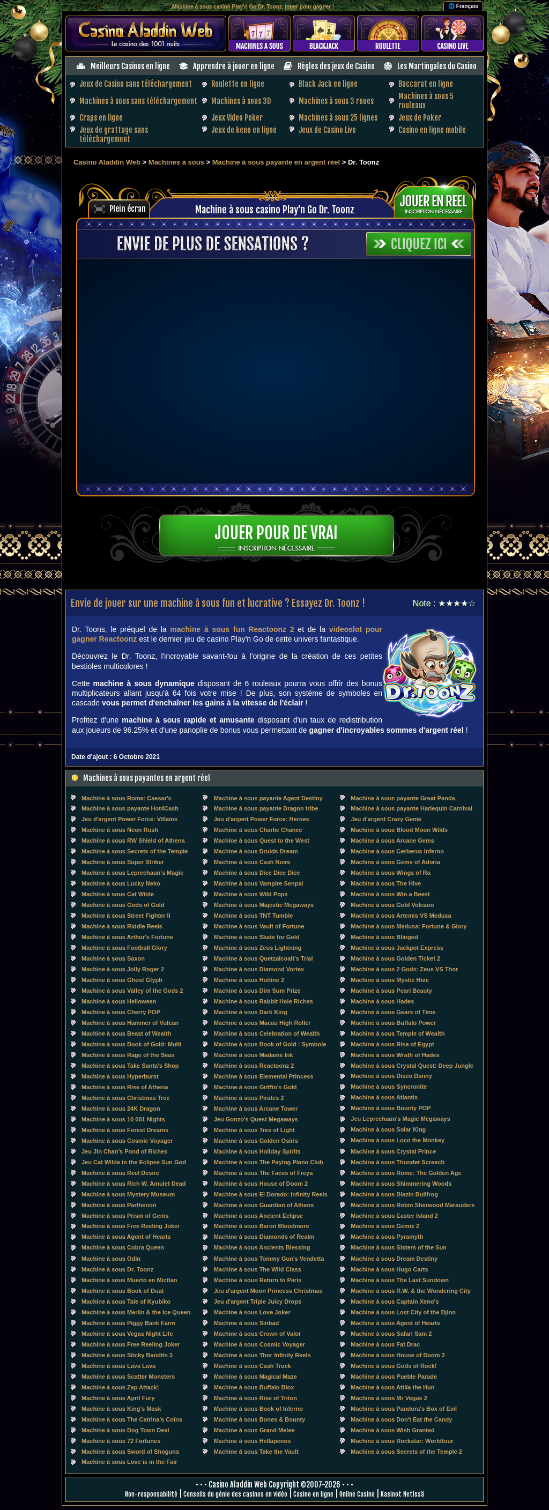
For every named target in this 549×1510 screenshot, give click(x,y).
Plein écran (127, 209)
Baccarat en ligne (425, 83)
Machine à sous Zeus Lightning (258, 947)
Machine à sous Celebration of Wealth (267, 1033)
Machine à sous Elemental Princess (264, 1076)
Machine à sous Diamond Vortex (259, 969)
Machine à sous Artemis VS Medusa (401, 915)
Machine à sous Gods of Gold (123, 905)
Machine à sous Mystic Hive (390, 980)
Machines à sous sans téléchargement (138, 101)
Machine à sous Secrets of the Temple (134, 851)
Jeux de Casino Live (327, 130)
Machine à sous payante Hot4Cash (130, 808)
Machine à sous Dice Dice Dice (257, 872)
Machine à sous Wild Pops (251, 894)
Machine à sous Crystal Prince (393, 1151)
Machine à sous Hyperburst (120, 1076)
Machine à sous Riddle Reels (121, 926)
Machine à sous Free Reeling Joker (130, 1226)
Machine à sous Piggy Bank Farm (128, 1323)
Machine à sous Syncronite (389, 1086)
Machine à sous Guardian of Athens (264, 1205)
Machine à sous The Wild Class (257, 1269)
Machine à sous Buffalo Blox (254, 1387)
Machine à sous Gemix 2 (385, 1226)
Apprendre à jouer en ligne (233, 66)
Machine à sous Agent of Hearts (125, 1236)
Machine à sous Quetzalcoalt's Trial (263, 958)
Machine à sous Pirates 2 (249, 1098)
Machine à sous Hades (382, 1001)
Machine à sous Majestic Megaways (264, 905)
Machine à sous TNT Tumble (253, 915)
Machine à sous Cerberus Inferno (397, 851)
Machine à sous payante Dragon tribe (266, 808)
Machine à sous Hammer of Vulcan (130, 1023)
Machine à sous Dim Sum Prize (257, 990)
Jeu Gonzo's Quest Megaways (256, 1119)
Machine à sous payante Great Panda (403, 798)
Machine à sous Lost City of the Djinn (403, 1312)
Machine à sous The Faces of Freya (263, 1173)
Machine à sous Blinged (384, 937)
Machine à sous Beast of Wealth (126, 1033)
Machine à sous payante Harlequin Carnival (411, 808)
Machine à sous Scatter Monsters (128, 1376)
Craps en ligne (101, 117)
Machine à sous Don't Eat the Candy (401, 1419)
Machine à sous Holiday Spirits (257, 1151)
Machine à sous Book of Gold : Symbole (270, 1044)
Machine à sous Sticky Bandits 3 (127, 1355)
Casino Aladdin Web (106, 162)
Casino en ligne (313, 1494)
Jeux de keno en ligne (244, 130)
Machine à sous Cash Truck (252, 1366)
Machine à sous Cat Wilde (117, 894)
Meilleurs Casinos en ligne (130, 66)
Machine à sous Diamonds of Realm (264, 1236)
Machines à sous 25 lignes (338, 117)
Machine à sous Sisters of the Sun (399, 1247)
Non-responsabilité (151, 1494)
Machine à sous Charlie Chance (258, 830)
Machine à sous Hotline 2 (249, 980)
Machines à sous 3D (241, 101)
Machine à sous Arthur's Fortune (127, 937)
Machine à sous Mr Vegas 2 (389, 1398)
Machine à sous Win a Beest (390, 894)
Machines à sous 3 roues (336, 101)
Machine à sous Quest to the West (261, 840)
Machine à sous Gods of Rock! (393, 1366)
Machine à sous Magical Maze (255, 1376)
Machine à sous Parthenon (118, 1205)
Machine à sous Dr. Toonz (117, 1269)
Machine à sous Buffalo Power (393, 1023)
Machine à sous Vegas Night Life (127, 1333)
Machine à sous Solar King (388, 1129)
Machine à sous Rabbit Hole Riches (263, 1001)
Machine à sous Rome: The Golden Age (406, 1173)
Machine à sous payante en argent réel (276, 162)
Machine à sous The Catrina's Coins (131, 1419)
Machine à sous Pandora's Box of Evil (404, 1408)
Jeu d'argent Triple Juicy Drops (257, 1301)
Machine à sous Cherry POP (120, 1012)
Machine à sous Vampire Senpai (258, 883)
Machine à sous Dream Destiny (394, 1258)
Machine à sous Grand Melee (254, 1430)
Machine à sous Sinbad (246, 1323)
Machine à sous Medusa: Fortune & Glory (408, 926)
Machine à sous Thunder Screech (397, 1162)
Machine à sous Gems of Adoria (395, 862)
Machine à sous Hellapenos (252, 1441)
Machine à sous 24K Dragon (120, 1108)
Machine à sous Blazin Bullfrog (394, 1194)
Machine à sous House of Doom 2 (261, 1183)
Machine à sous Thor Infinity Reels (262, 1355)
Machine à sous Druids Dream (256, 851)
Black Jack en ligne (328, 83)
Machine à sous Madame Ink (253, 1055)
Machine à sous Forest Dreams (124, 1130)
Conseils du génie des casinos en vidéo (235, 1494)
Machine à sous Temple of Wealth (397, 1033)
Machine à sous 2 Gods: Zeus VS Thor (404, 969)
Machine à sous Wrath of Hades (395, 1055)
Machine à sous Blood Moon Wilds (399, 830)
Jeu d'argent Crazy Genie (386, 819)
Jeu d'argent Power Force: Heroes (261, 819)
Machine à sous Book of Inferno (258, 1408)
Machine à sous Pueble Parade (394, 1376)
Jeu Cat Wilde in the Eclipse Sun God (133, 1162)
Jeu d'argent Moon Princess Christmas (268, 1291)
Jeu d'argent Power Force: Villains (129, 819)
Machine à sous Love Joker (252, 1312)
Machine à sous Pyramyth (387, 1236)
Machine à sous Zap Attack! (120, 1387)
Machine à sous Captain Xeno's (395, 1301)
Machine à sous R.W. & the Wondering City (411, 1291)
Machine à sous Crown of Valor (257, 1333)
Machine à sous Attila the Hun (392, 1387)
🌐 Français (463, 6)
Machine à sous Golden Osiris (256, 1140)
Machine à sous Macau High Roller (262, 1023)
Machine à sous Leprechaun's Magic (132, 872)
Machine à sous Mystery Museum (128, 1194)
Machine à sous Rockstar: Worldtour (402, 1441)
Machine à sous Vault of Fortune (259, 926)
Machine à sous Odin (110, 1258)
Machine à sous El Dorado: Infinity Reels (271, 1194)
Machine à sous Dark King (250, 1012)
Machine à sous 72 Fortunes (120, 1441)
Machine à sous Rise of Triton (255, 1398)
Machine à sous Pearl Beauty (391, 990)
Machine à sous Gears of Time (393, 1012)
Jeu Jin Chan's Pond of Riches (124, 1151)
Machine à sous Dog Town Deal (125, 1430)
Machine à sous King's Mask (121, 1408)
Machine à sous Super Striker (122, 862)
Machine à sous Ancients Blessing (262, 1247)
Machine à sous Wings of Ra (390, 872)
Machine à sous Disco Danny (391, 1076)
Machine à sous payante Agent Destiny (268, 798)
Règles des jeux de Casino (336, 66)
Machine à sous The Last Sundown (400, 1280)
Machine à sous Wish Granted (392, 1430)
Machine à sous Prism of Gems (125, 1216)
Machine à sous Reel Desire (120, 1173)
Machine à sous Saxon (113, 958)
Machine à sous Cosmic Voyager (127, 1140)
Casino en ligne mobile (432, 130)
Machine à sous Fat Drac (385, 1344)
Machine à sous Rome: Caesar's (126, 798)
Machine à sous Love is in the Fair (129, 1462)
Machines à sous (176, 162)
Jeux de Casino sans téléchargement (135, 83)
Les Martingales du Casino (437, 66)
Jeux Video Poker (237, 117)
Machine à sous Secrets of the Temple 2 (406, 1451)
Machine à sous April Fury (118, 1398)
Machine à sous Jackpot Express (397, 947)
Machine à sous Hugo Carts (389, 1269)
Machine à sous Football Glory (124, 947)
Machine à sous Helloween (118, 1001)
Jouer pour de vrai (276, 533)
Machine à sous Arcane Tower (256, 1108)
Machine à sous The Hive (386, 883)
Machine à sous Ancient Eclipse (258, 1216)
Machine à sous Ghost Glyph (121, 980)
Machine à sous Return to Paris (258, 1280)
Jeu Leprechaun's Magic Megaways (400, 1118)
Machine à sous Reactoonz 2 (254, 1065)
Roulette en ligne (237, 83)
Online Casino (357, 1494)
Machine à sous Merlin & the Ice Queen (136, 1312)
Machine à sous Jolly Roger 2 (122, 969)
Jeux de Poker (419, 117)
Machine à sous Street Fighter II (125, 915)
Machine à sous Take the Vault (256, 1451)
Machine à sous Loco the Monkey (397, 1140)
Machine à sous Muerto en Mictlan (129, 1280)
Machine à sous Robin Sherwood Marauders (412, 1205)
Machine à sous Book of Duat (122, 1291)
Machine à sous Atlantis (384, 1097)
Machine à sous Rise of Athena (124, 1087)
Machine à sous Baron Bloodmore (261, 1226)
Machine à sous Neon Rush (119, 830)
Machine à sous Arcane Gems (392, 840)
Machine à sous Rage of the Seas (128, 1055)
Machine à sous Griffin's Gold (255, 1087)
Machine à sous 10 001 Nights (123, 1119)
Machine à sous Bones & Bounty (260, 1419)
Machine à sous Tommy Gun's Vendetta (269, 1258)
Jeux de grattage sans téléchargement (113, 134)
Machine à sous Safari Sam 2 (391, 1333)
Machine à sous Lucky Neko (120, 883)
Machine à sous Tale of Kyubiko (125, 1301)
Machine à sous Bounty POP (391, 1108)
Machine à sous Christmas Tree (125, 1098)
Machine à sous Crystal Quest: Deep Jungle (412, 1065)
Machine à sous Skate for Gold (257, 937)
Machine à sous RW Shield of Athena (133, 840)
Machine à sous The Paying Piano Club (268, 1162)
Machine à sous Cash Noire (252, 862)
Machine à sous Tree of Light (254, 1130)
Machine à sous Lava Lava (118, 1366)
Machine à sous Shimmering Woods (401, 1183)
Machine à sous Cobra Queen (122, 1247)
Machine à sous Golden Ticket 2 (395, 958)
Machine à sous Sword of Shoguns (130, 1451)
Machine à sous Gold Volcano (392, 905)
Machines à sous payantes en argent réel (146, 778)
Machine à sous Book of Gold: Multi (131, 1044)
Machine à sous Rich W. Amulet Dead (133, 1183)
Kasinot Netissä (402, 1494)
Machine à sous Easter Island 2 (394, 1216)
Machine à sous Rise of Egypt (392, 1044)
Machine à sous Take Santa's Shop (130, 1065)
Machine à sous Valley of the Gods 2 (132, 990)
